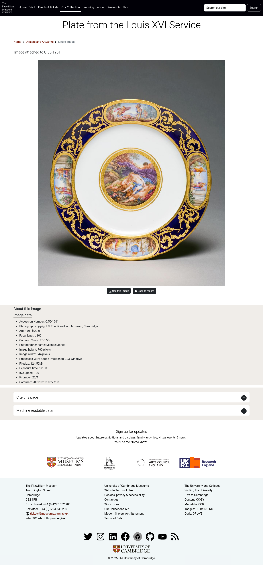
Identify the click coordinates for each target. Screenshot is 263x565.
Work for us (111, 504)
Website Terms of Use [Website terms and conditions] (118, 490)
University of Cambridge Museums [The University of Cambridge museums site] (126, 485)
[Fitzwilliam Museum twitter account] (88, 536)
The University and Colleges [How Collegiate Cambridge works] (202, 485)
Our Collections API (116, 509)
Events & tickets (48, 7)
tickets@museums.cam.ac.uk (49, 513)
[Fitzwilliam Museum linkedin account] (125, 536)
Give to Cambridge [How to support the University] (196, 495)
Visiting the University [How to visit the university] (198, 490)
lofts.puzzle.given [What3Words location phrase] (55, 518)
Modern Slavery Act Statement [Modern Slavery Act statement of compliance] (124, 513)
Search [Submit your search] (254, 7)
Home (23, 7)
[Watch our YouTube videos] (163, 536)
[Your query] (225, 7)
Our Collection (71, 7)
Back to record (144, 291)
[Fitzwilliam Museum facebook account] (113, 536)
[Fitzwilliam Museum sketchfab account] (138, 536)
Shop (126, 7)
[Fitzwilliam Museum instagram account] (101, 536)
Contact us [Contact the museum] (111, 499)
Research (114, 7)
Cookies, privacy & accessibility (124, 495)
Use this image (119, 291)
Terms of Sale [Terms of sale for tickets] (113, 518)
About (101, 7)
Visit (32, 7)
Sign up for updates (131, 431)
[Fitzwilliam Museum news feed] (175, 536)
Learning (88, 7)
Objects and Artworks (40, 42)
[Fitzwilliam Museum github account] (150, 536)
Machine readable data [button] (34, 410)
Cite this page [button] (27, 397)
